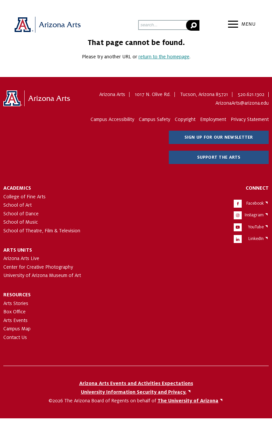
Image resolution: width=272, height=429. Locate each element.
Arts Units (17, 250)
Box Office (14, 311)
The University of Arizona (36, 98)
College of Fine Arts (24, 196)
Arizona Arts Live (21, 258)
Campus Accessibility (112, 119)
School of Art (17, 205)
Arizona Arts (47, 25)
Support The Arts (218, 157)
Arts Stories (15, 303)
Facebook (255, 203)
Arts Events (15, 320)
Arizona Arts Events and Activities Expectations (136, 383)
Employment (213, 119)
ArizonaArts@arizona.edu (242, 103)
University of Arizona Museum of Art (42, 275)
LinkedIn (256, 238)
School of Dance (21, 213)
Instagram (254, 215)
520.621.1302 (251, 94)
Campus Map (17, 328)
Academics (17, 188)
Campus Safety (154, 119)
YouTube (256, 227)
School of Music (20, 222)
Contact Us (15, 337)
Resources (17, 294)
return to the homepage (163, 56)
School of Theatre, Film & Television (41, 230)
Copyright (185, 119)
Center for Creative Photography (38, 267)
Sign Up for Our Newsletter (218, 137)
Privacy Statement (250, 119)
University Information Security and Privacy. (133, 392)
